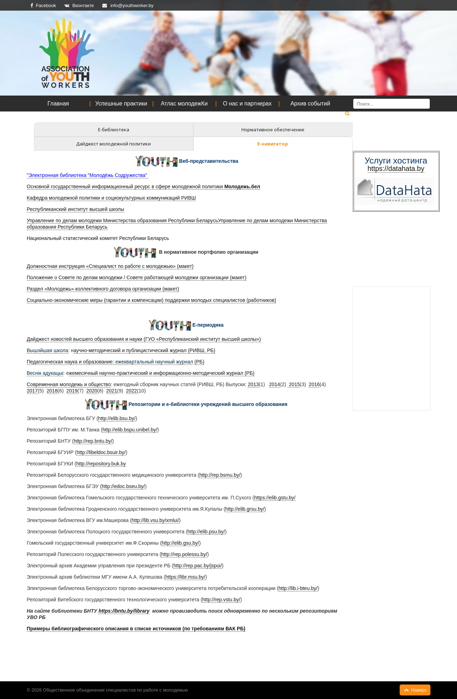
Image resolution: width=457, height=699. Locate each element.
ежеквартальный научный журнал (154, 362)
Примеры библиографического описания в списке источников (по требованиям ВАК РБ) (136, 628)
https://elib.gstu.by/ (275, 497)
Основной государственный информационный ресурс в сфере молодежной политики (143, 186)
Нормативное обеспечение (272, 129)
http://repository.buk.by (101, 463)
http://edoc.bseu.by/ (123, 486)
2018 (52, 391)
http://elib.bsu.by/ (117, 418)
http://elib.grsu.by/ (244, 509)
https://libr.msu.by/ (185, 577)
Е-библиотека (113, 129)
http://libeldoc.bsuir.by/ (101, 452)
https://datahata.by (395, 168)
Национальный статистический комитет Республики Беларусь (98, 238)
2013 (253, 384)
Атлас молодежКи (184, 104)
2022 (131, 391)
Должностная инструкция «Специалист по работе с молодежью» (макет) (110, 266)
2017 (32, 391)
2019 (72, 391)
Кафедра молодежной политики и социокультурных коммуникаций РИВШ (111, 198)
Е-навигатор (272, 144)
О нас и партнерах (247, 104)
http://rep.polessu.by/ (184, 554)
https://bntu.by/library (123, 611)
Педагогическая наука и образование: (71, 362)
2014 (274, 384)
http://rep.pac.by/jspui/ (197, 565)
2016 (314, 384)
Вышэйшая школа (47, 350)
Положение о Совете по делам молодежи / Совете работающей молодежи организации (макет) (137, 277)
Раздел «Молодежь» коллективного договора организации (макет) (103, 289)
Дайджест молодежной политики (113, 144)
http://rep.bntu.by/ (93, 441)
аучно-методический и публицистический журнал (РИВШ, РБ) (144, 350)
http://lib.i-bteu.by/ (298, 588)
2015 (293, 384)
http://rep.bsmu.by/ (219, 475)
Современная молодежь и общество (69, 384)
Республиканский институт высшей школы (75, 209)
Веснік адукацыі (45, 373)
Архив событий (310, 104)
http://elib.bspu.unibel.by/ (129, 429)
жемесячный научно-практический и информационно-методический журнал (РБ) (161, 373)
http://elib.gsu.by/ (180, 543)
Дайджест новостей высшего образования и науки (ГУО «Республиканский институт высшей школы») (144, 339)
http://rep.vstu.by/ (221, 599)
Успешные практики (121, 104)
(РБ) (199, 362)
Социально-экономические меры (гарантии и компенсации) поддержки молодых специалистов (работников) (151, 300)
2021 (111, 391)
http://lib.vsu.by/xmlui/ (155, 520)
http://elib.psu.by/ (206, 531)
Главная (58, 104)
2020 (91, 391)
